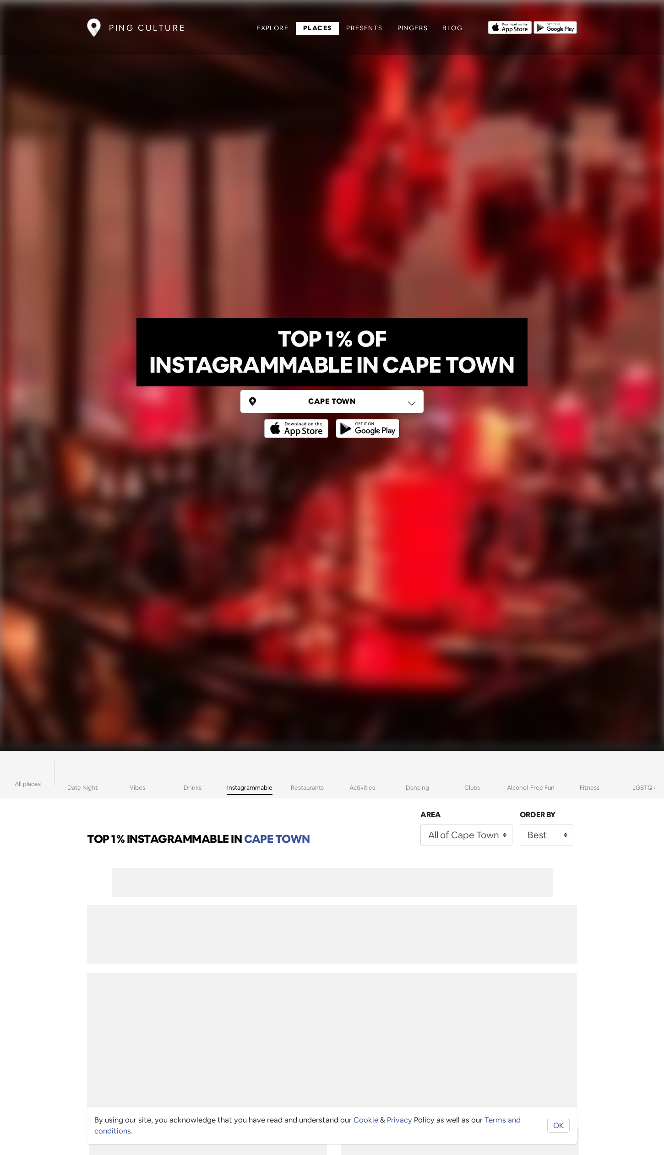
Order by (537, 814)
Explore (272, 28)
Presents (364, 28)
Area (430, 814)
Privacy (399, 1120)
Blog (452, 28)
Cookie (366, 1120)
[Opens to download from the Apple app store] (510, 27)
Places (317, 28)
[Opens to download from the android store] (555, 27)
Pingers (412, 28)
